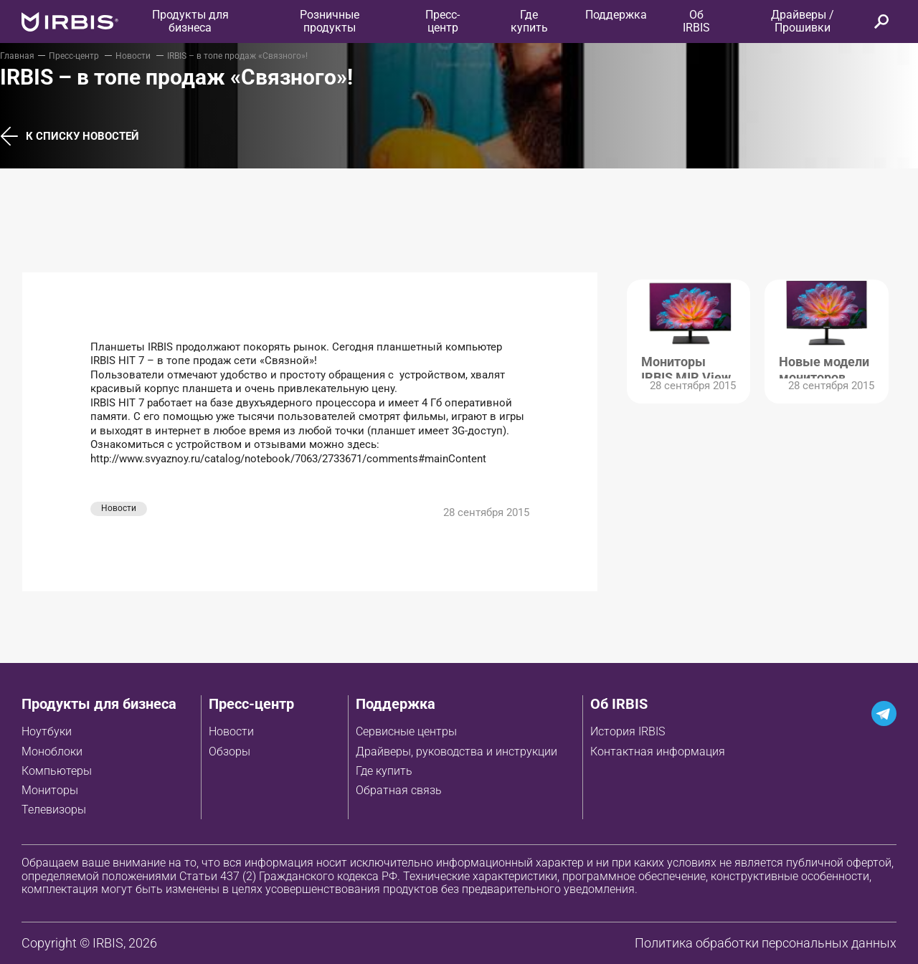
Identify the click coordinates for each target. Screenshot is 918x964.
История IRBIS (627, 731)
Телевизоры (54, 809)
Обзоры (229, 751)
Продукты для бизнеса (99, 703)
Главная (17, 56)
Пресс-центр (442, 21)
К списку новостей (69, 136)
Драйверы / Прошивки (802, 21)
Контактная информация (657, 751)
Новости (134, 56)
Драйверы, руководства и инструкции (456, 751)
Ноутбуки (47, 731)
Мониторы (50, 790)
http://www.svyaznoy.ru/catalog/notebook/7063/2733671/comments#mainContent (288, 458)
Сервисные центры (406, 731)
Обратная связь (399, 790)
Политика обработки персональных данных (765, 942)
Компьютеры (57, 771)
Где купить (384, 771)
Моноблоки (52, 751)
